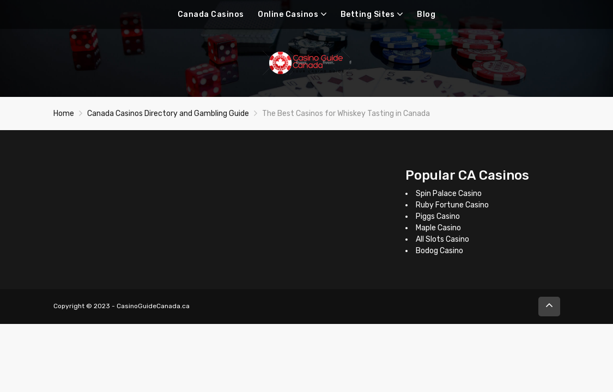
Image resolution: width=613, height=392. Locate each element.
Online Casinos (288, 14)
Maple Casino (438, 227)
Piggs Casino (438, 216)
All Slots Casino (442, 239)
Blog (426, 14)
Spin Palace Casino (449, 193)
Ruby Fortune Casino (452, 205)
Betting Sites (368, 14)
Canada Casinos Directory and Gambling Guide (168, 113)
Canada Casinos (211, 14)
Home (63, 113)
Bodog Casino (439, 250)
